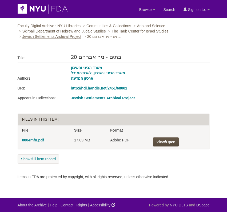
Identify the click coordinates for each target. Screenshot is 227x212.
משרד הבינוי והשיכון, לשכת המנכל (98, 73)
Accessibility (102, 205)
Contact (67, 205)
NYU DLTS (179, 205)
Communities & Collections (108, 26)
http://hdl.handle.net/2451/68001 (99, 88)
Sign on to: (196, 9)
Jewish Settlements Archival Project (51, 36)
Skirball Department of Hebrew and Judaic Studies (64, 31)
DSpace (203, 205)
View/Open (165, 142)
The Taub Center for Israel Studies (140, 31)
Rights (82, 205)
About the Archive (32, 205)
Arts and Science (151, 26)
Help (54, 205)
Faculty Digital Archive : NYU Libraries (49, 26)
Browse (147, 9)
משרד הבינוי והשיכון (86, 68)
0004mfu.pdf (33, 140)
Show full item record (38, 159)
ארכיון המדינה (82, 78)
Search (169, 9)
